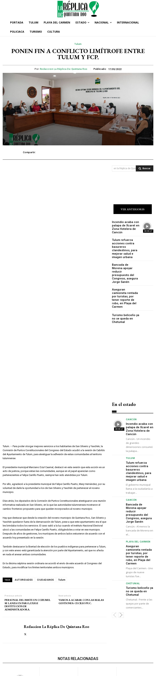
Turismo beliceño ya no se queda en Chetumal (125, 302)
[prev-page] (114, 573)
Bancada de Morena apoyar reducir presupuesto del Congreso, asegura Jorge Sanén (123, 267)
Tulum (78, 44)
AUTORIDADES (24, 488)
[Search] (144, 168)
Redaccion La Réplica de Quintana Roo (63, 69)
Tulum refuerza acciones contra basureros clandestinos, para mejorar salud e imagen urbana (125, 246)
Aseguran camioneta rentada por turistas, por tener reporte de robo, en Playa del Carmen (125, 285)
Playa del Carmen (136, 514)
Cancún (130, 403)
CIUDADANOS (45, 488)
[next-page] (121, 573)
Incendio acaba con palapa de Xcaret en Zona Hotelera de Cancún (123, 227)
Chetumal (132, 546)
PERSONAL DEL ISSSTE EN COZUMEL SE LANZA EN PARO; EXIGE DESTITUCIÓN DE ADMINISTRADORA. (28, 513)
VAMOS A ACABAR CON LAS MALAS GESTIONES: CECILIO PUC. (81, 510)
